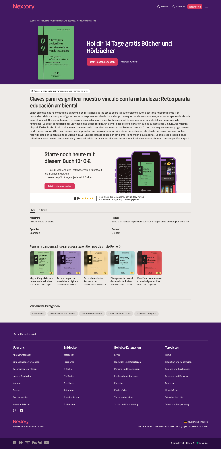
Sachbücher (43, 21)
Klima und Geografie (146, 313)
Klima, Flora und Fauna (119, 313)
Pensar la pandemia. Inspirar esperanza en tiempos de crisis (156, 221)
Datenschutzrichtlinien (164, 426)
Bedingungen (181, 426)
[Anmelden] (178, 6)
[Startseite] (84, 7)
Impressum (194, 426)
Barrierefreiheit (145, 426)
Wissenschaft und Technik (63, 21)
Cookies (204, 426)
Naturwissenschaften (86, 21)
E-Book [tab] (43, 210)
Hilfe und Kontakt (25, 334)
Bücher (33, 21)
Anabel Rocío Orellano (42, 221)
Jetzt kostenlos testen (102, 61)
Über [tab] (32, 210)
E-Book (116, 232)
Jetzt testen (195, 6)
